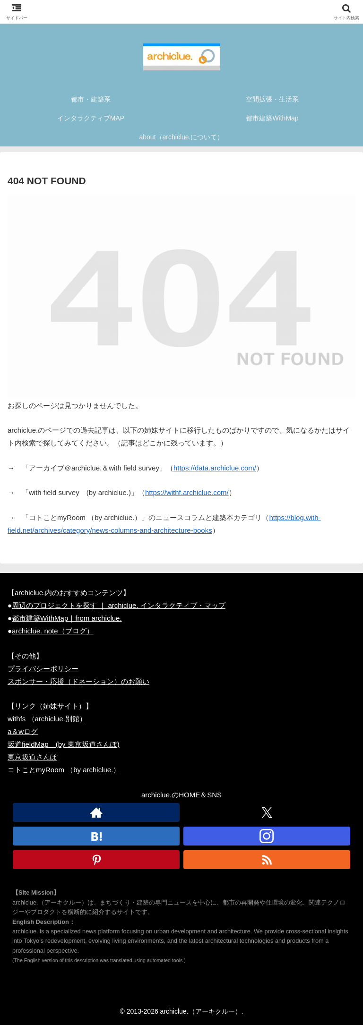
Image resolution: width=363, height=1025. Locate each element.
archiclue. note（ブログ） (53, 631)
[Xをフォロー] (266, 812)
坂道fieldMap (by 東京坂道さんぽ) (64, 744)
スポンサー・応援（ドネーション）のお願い (78, 681)
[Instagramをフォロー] (266, 836)
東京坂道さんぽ (32, 757)
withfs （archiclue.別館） (47, 719)
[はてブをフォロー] (96, 836)
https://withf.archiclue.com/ (187, 492)
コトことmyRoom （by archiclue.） (64, 770)
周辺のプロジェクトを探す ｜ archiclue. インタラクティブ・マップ (118, 605)
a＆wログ (23, 731)
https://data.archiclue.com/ (214, 468)
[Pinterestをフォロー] (96, 859)
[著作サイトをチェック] (96, 812)
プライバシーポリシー (43, 669)
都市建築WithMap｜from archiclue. (67, 618)
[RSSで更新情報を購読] (266, 859)
